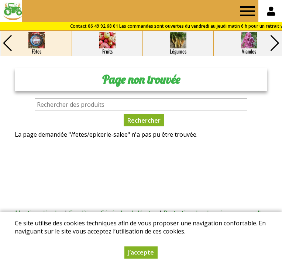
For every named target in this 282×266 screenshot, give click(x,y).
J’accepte (141, 252)
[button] (274, 43)
